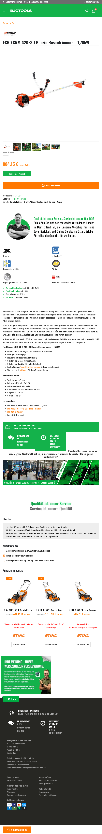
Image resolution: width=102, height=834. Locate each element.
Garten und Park (9, 23)
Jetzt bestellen (52, 185)
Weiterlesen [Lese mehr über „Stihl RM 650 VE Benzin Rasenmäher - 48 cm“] (52, 644)
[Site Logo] (21, 10)
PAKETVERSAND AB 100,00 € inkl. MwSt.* (38, 714)
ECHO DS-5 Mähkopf (15, 411)
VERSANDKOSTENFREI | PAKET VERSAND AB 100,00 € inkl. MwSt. (25, 2)
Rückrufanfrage (13, 788)
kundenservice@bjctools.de (22, 555)
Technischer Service (14, 780)
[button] (5, 10)
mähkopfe (23, 370)
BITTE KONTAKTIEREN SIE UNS (22, 442)
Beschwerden (44, 792)
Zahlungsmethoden (46, 783)
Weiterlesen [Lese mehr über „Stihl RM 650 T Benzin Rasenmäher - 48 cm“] (84, 644)
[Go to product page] (19, 592)
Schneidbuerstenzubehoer (30, 366)
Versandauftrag (45, 777)
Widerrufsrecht (45, 788)
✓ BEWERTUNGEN (91, 2)
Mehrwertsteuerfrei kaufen (17, 785)
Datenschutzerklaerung (48, 795)
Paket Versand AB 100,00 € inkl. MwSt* (28, 428)
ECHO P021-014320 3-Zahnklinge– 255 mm (24, 408)
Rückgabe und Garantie (48, 780)
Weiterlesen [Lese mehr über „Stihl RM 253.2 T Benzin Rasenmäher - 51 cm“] (20, 644)
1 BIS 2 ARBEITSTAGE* (55, 731)
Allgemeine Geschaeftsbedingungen (16, 794)
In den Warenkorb (18, 829)
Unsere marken (13, 777)
